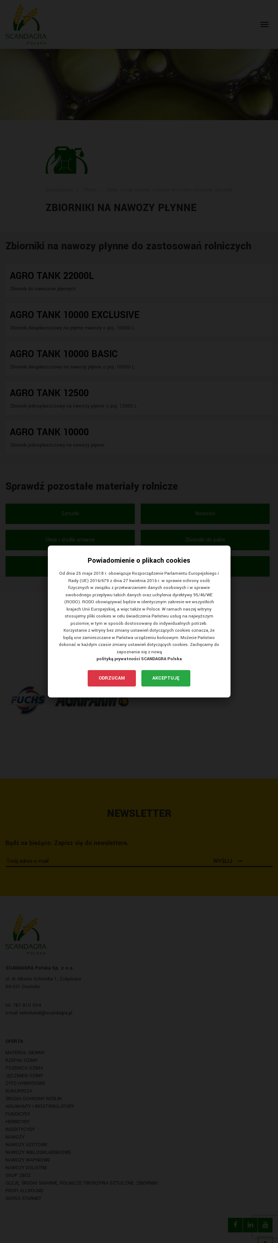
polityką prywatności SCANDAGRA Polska (139, 659)
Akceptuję (165, 678)
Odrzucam (112, 678)
